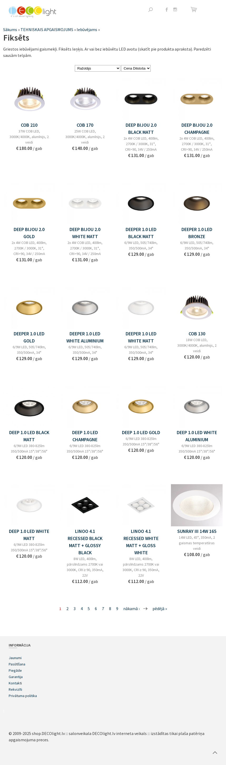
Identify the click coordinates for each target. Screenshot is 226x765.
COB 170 (85, 125)
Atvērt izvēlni (213, 9)
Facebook (166, 9)
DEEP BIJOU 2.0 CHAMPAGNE (196, 128)
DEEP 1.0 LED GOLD (141, 432)
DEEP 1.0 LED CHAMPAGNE (85, 436)
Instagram (175, 9)
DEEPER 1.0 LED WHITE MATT (141, 337)
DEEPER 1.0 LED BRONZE (196, 232)
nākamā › (131, 608)
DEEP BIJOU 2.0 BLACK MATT (141, 128)
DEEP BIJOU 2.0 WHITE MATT (85, 232)
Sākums (10, 29)
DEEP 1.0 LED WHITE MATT (29, 534)
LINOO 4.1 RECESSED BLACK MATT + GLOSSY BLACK (85, 542)
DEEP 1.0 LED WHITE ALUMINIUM (197, 436)
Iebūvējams (87, 29)
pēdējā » (160, 608)
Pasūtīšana (17, 664)
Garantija (16, 676)
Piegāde (15, 670)
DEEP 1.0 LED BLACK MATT (29, 436)
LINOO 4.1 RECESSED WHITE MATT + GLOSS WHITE (141, 542)
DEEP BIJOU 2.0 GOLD (29, 232)
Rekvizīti (15, 689)
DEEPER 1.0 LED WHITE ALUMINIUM (85, 337)
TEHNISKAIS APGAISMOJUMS (47, 29)
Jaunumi (15, 657)
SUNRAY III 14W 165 (196, 531)
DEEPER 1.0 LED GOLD (29, 337)
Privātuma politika (23, 695)
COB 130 (197, 334)
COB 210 (29, 125)
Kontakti (15, 683)
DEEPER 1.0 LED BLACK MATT (141, 232)
